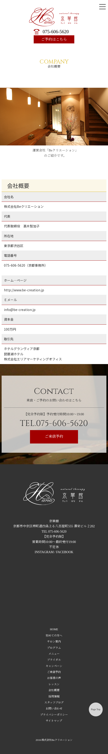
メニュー (54, 653)
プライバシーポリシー (54, 714)
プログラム (54, 647)
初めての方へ (54, 635)
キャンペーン (54, 666)
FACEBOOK (64, 552)
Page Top (95, 709)
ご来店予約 (54, 436)
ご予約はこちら (54, 39)
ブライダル (54, 659)
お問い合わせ (54, 708)
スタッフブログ (54, 702)
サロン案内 (54, 641)
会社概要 (54, 690)
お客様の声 (54, 678)
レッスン (54, 684)
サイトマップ (54, 720)
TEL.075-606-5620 (54, 423)
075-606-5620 (56, 31)
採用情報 (54, 696)
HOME (54, 629)
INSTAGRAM (44, 552)
